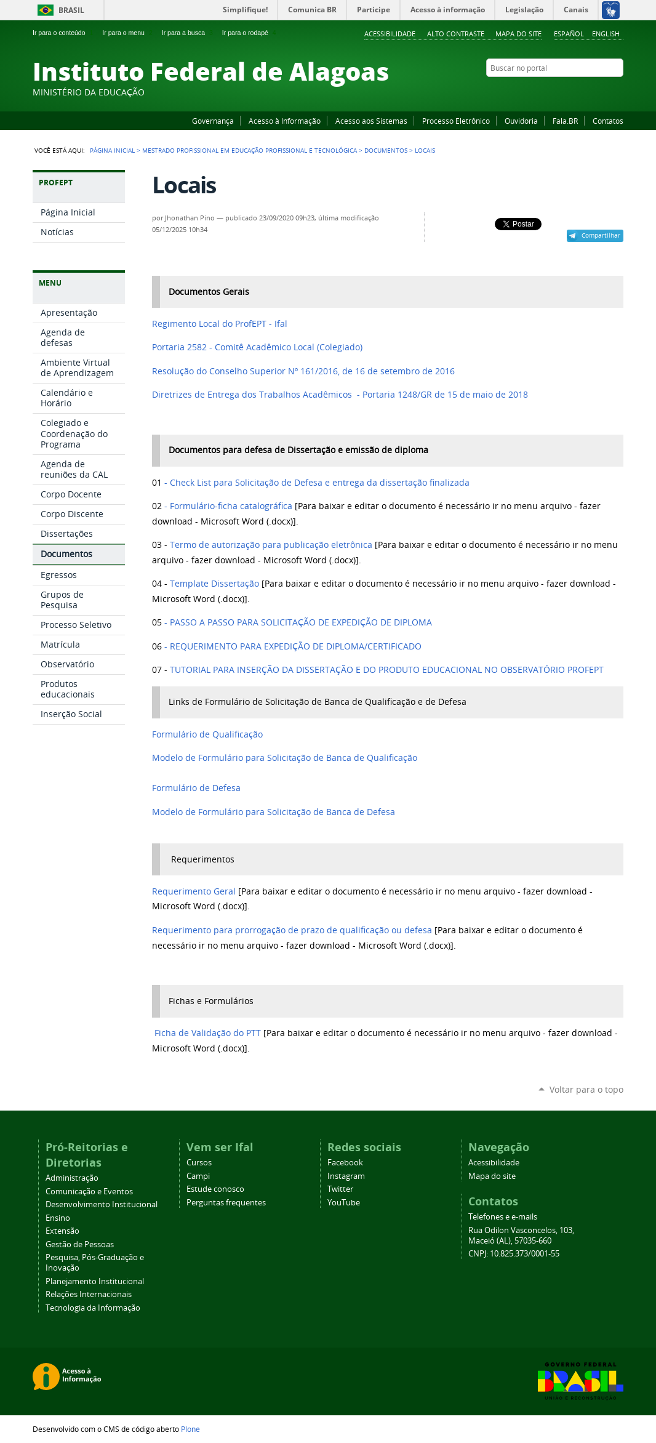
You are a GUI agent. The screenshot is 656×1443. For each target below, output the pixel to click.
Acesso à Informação (285, 121)
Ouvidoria (521, 121)
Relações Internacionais (89, 1294)
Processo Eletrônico (456, 121)
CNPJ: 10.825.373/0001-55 (513, 1253)
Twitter (602, 92)
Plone (190, 1429)
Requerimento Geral (194, 891)
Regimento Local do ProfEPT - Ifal (221, 323)
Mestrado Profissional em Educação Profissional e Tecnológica (249, 150)
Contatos (608, 121)
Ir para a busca (188, 32)
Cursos (199, 1162)
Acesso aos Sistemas (371, 121)
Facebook (556, 92)
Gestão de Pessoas (80, 1244)
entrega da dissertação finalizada (320, 482)
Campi (198, 1176)
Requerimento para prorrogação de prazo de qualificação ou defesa (292, 930)
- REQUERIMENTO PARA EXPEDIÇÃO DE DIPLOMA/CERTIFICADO (292, 646)
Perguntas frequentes (226, 1202)
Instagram (586, 92)
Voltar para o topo (586, 1089)
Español (569, 33)
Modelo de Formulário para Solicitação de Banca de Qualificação (284, 757)
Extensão (62, 1231)
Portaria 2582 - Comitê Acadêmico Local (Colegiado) (257, 347)
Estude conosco (215, 1189)
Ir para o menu (128, 32)
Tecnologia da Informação (93, 1308)
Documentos (385, 150)
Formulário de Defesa (196, 788)
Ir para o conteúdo (64, 32)
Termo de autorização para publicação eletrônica (271, 544)
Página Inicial (112, 150)
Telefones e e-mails (502, 1217)
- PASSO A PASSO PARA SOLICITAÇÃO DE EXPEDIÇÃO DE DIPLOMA (298, 622)
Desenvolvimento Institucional (102, 1204)
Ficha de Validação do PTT (207, 1033)
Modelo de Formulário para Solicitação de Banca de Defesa (273, 812)
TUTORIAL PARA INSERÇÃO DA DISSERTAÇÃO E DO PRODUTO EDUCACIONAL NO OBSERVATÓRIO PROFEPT (387, 669)
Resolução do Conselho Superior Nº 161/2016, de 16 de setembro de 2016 (303, 371)
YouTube (571, 92)
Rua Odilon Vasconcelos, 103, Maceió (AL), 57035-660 (521, 1235)
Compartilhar (601, 235)
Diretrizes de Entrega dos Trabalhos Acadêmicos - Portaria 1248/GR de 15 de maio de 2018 (340, 394)
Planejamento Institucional (95, 1281)
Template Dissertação (214, 583)
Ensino (58, 1218)
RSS (617, 92)
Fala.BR (565, 121)
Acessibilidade (389, 33)
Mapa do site (518, 33)
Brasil (71, 10)
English (606, 33)
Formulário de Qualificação (207, 734)
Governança (213, 121)
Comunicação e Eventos (89, 1191)
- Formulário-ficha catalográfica (227, 506)
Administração (72, 1178)
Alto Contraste (455, 33)
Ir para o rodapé (250, 32)
